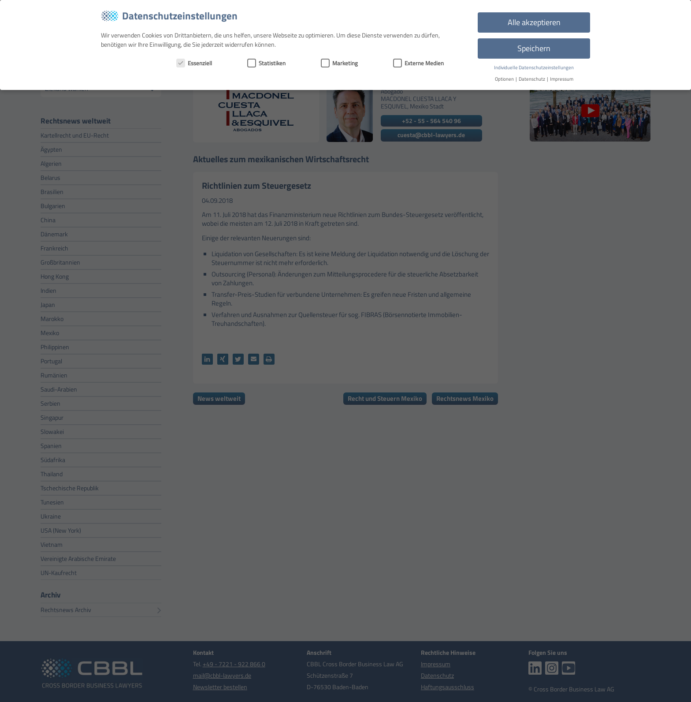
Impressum (561, 78)
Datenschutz (532, 78)
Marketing (339, 63)
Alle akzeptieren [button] (534, 22)
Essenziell (194, 63)
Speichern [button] (533, 48)
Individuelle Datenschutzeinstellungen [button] (534, 67)
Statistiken (266, 63)
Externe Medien (418, 63)
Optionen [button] (505, 78)
